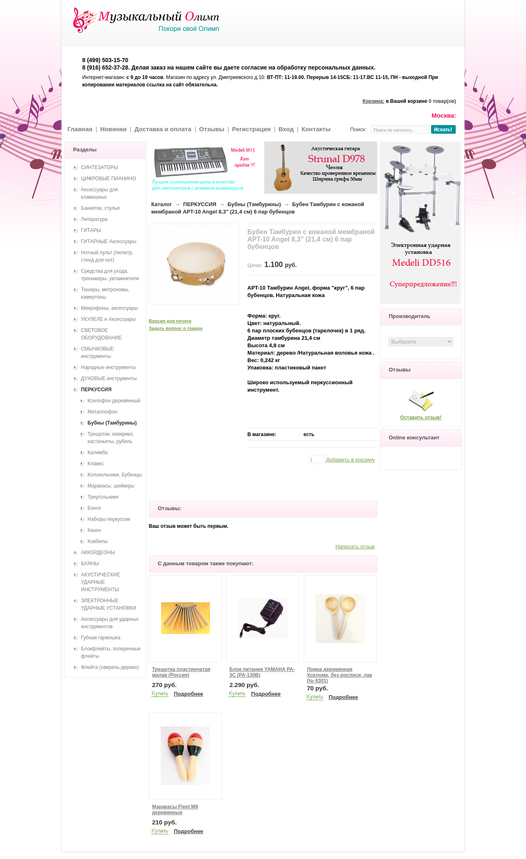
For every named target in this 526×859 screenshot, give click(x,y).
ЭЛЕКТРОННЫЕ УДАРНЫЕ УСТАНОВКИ (108, 604)
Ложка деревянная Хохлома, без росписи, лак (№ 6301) (339, 675)
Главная (79, 128)
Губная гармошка (100, 638)
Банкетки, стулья (100, 208)
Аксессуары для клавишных (99, 193)
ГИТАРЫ (91, 230)
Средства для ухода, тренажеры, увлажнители (110, 274)
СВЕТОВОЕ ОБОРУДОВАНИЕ (101, 334)
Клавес (96, 464)
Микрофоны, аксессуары (109, 308)
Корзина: (373, 101)
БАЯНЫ (90, 563)
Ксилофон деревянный (114, 401)
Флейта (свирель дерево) (110, 667)
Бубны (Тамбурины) (254, 204)
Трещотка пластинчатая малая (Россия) (181, 672)
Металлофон (102, 412)
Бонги (94, 508)
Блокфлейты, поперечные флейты (111, 652)
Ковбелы (98, 541)
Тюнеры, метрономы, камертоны (105, 293)
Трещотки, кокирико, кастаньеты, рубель (111, 437)
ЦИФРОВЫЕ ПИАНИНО (108, 178)
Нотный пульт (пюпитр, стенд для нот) (107, 256)
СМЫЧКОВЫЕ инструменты (97, 352)
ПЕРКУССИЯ (200, 204)
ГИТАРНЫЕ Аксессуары (108, 241)
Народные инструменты (108, 367)
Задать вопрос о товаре (176, 328)
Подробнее (188, 694)
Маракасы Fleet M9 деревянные (175, 809)
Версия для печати (170, 320)
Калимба (98, 452)
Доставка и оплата (162, 128)
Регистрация (251, 128)
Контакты (316, 128)
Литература (94, 219)
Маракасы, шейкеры (111, 486)
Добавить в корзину (350, 460)
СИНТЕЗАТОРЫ (99, 167)
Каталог (161, 204)
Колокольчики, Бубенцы (115, 475)
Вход (286, 128)
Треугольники (103, 497)
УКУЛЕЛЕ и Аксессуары (108, 319)
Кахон (94, 530)
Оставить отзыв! (420, 417)
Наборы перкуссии (109, 519)
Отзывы (211, 128)
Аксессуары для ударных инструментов (109, 622)
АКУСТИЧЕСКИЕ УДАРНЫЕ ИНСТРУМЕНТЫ (100, 582)
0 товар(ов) (442, 101)
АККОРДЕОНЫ (98, 552)
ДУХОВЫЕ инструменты (109, 378)
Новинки (113, 128)
